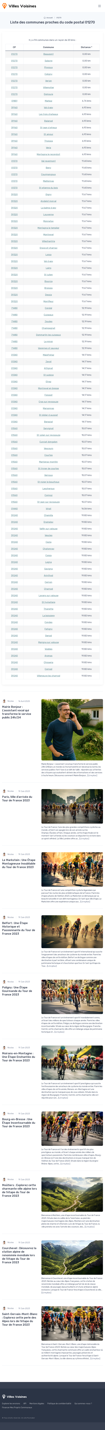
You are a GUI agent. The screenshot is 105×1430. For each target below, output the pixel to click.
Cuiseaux (48, 315)
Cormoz (48, 495)
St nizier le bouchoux (48, 482)
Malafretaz (48, 355)
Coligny (48, 74)
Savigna (48, 569)
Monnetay (48, 221)
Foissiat (48, 395)
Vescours (48, 448)
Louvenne (48, 214)
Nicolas (8, 701)
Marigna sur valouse (48, 642)
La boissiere (49, 615)
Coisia (48, 555)
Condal (48, 308)
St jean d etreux (48, 127)
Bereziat (48, 421)
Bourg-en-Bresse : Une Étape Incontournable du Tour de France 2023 (18, 1123)
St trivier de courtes (48, 468)
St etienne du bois (48, 187)
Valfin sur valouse (48, 528)
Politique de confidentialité (59, 1403)
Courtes (48, 455)
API (24, 1403)
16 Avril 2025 (24, 701)
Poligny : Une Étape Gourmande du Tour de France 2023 (17, 991)
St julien (48, 274)
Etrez (48, 381)
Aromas (48, 655)
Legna (48, 562)
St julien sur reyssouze (48, 435)
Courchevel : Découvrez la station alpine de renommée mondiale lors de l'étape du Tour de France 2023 (19, 1255)
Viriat (48, 508)
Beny (48, 167)
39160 (14, 107)
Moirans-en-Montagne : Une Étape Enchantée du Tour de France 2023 (18, 1057)
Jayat (49, 361)
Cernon (48, 582)
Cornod (48, 669)
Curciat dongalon (48, 442)
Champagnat (48, 328)
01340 (14, 355)
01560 (14, 428)
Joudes (48, 321)
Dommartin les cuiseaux (48, 335)
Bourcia (48, 281)
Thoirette (48, 609)
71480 (14, 308)
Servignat (48, 428)
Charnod (48, 589)
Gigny (49, 194)
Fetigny (48, 629)
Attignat (48, 368)
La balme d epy (48, 208)
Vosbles (48, 649)
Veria (48, 147)
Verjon (48, 81)
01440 (14, 508)
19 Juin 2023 (24, 791)
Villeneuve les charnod (48, 675)
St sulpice (48, 375)
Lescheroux (49, 488)
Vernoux (48, 475)
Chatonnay (48, 548)
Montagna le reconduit (48, 154)
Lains (48, 268)
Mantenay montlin (48, 462)
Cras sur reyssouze (48, 401)
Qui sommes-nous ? (83, 1403)
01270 (14, 54)
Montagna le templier (48, 228)
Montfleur (48, 301)
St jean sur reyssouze (48, 502)
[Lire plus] (92, 775)
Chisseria (48, 662)
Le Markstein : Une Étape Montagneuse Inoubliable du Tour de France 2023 (18, 863)
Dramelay (48, 522)
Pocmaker (31, 1418)
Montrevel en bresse (48, 388)
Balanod (48, 121)
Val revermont (48, 161)
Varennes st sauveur (48, 348)
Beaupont (48, 54)
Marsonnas (48, 408)
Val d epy (48, 107)
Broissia (48, 288)
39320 (14, 194)
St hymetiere (48, 602)
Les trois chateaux (48, 114)
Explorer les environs (11, 1403)
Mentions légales (37, 1403)
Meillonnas (48, 181)
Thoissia (48, 141)
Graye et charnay (48, 248)
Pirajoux (48, 67)
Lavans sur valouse (48, 595)
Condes (48, 622)
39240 (14, 515)
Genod (48, 635)
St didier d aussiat (48, 415)
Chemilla (48, 515)
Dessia (48, 294)
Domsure (48, 94)
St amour (48, 134)
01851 (14, 101)
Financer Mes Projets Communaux (17, 1407)
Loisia (48, 254)
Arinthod (48, 575)
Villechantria (48, 241)
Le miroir (48, 341)
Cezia (48, 542)
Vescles (48, 535)
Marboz (48, 101)
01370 (14, 161)
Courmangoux (48, 174)
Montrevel (48, 234)
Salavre (48, 60)
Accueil (48, 18)
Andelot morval (48, 201)
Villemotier (48, 87)
